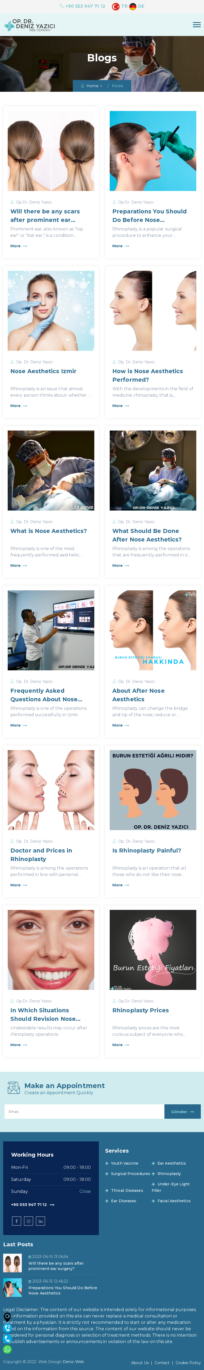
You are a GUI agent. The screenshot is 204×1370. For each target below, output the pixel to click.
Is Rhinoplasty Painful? (146, 850)
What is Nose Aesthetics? (48, 531)
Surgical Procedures (127, 1173)
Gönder (182, 1111)
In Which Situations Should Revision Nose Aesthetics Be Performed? (50, 1019)
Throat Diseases (124, 1190)
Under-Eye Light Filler (171, 1187)
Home (90, 85)
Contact (162, 1362)
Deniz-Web (73, 1361)
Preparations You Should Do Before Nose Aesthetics (149, 220)
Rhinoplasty (166, 1173)
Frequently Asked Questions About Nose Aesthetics (44, 699)
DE (136, 6)
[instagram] (28, 1221)
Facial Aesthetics (171, 1200)
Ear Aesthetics (169, 1163)
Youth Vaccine (121, 1163)
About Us (140, 1362)
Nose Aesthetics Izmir (43, 371)
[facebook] (16, 1221)
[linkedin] (40, 1221)
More (19, 246)
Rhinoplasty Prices (140, 1010)
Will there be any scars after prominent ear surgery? (45, 220)
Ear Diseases (120, 1200)
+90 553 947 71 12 (82, 6)
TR (119, 6)
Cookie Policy (188, 1362)
